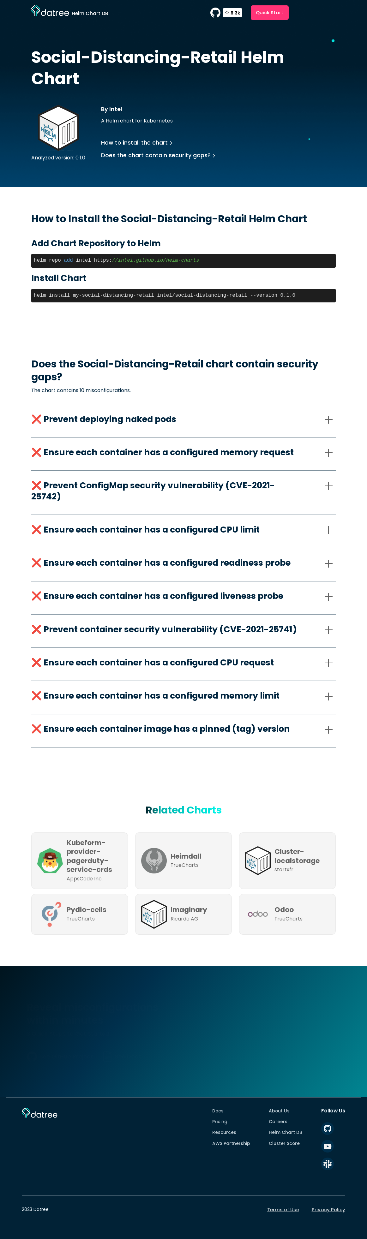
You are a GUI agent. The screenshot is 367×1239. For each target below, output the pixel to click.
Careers (278, 1121)
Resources (224, 1132)
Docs (218, 1111)
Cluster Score (284, 1143)
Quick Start (269, 12)
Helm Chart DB (285, 1132)
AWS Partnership (231, 1143)
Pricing (219, 1121)
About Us (279, 1111)
